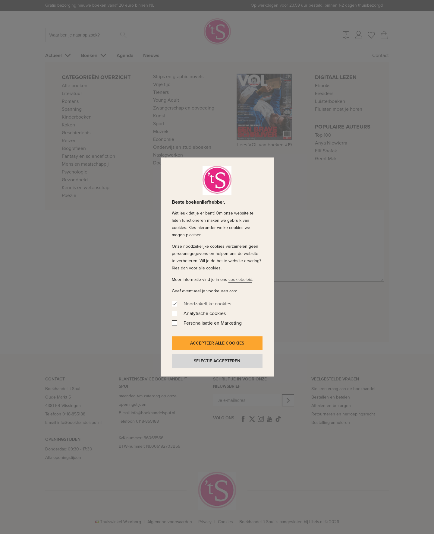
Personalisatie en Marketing (213, 322)
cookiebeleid (240, 279)
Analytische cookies (205, 313)
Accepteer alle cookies (217, 343)
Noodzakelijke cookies (207, 303)
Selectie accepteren (217, 361)
